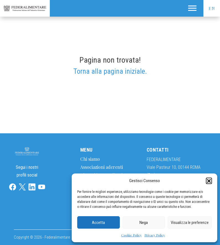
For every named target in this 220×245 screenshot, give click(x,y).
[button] (209, 180)
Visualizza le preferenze (190, 222)
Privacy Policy (154, 235)
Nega (143, 222)
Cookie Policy (131, 235)
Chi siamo (90, 159)
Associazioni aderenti (101, 167)
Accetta (98, 222)
